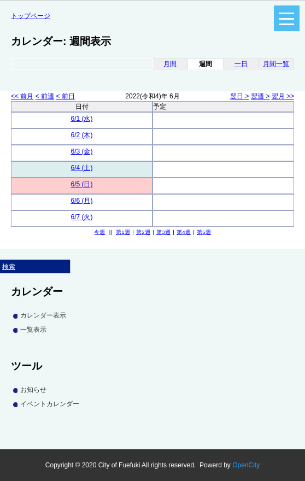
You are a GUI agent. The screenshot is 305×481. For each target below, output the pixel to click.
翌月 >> (283, 96)
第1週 (123, 232)
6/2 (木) (81, 135)
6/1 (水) (81, 118)
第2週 (143, 232)
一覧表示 (33, 329)
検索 (8, 267)
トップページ (30, 16)
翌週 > (260, 96)
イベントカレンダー (49, 404)
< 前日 (65, 96)
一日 (241, 64)
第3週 (163, 232)
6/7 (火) (81, 217)
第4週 (183, 232)
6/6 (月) (81, 200)
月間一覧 (276, 64)
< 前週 (45, 96)
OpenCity (246, 465)
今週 (99, 232)
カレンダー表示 (43, 315)
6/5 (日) (81, 184)
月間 (170, 64)
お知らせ (33, 390)
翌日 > (239, 96)
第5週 (203, 232)
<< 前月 (22, 96)
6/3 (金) (81, 151)
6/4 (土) (81, 168)
